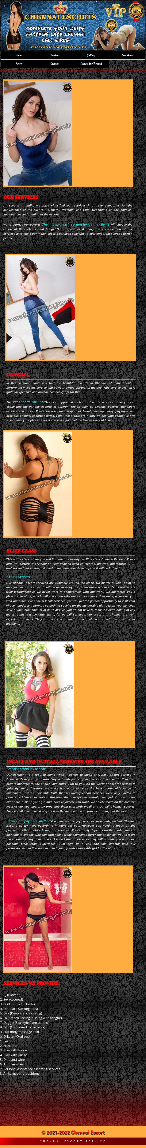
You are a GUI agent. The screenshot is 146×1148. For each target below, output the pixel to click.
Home (18, 55)
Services (55, 55)
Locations (127, 55)
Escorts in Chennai (91, 64)
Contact (54, 64)
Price (19, 64)
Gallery (91, 55)
